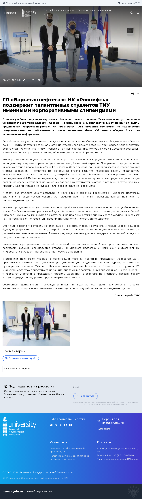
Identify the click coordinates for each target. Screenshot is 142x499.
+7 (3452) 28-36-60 (124, 455)
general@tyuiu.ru (129, 459)
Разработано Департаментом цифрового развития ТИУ (36, 478)
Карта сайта (103, 429)
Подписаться (85, 396)
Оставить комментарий (20, 358)
